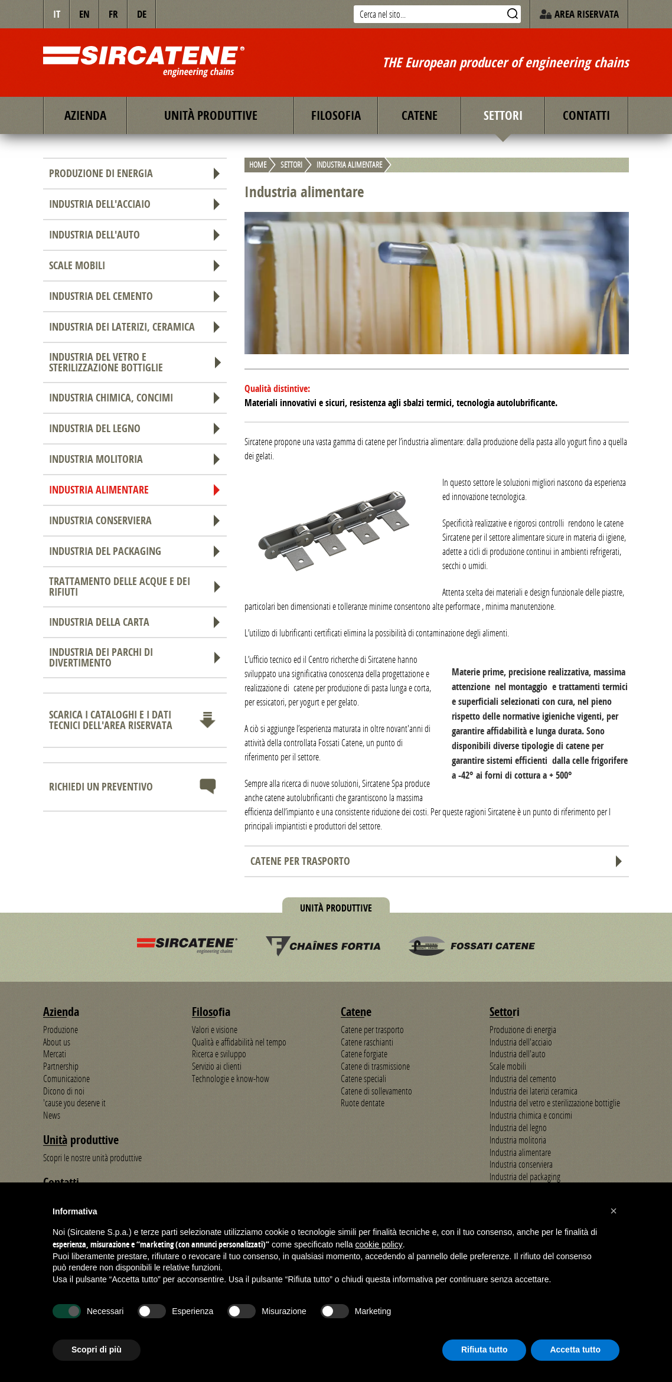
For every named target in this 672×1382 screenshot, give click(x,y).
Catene (420, 115)
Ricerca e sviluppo (219, 1054)
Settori (503, 115)
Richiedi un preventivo (135, 787)
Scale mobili (135, 265)
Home (257, 165)
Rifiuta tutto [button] (484, 1349)
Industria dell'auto (135, 234)
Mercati (54, 1054)
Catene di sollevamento (376, 1091)
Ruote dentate (362, 1103)
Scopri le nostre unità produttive (92, 1158)
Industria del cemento (135, 296)
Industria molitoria (135, 459)
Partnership (61, 1066)
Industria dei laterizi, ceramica (135, 326)
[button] (613, 1210)
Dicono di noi (63, 1091)
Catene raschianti (367, 1042)
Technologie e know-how (230, 1078)
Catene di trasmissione (375, 1066)
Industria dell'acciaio (135, 204)
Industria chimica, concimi (135, 397)
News (51, 1115)
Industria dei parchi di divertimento (135, 657)
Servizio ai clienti (217, 1066)
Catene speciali (363, 1078)
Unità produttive (210, 115)
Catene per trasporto (436, 861)
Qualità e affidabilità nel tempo (239, 1042)
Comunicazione (66, 1078)
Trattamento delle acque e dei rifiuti (135, 586)
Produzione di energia (135, 173)
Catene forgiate (364, 1054)
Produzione (60, 1029)
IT (56, 14)
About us (56, 1042)
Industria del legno (135, 428)
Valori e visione (214, 1029)
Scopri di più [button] (96, 1349)
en (84, 14)
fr (113, 14)
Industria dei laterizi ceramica (534, 1091)
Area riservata (579, 14)
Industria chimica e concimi (531, 1115)
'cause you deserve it (74, 1103)
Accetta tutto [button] (575, 1349)
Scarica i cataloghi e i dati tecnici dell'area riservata (135, 720)
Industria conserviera (135, 520)
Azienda (85, 115)
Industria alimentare (135, 489)
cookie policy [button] (379, 1244)
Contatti (586, 115)
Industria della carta (135, 622)
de (141, 14)
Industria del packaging (135, 551)
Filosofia (336, 115)
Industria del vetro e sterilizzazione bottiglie (135, 362)
